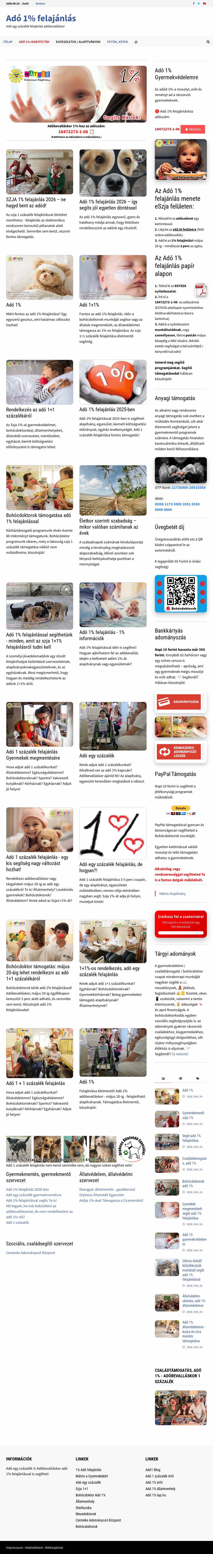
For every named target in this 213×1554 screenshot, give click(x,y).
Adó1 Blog (152, 1470)
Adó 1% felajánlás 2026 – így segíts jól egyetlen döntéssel (108, 205)
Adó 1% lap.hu (155, 1495)
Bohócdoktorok (87, 1526)
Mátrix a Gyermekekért (92, 1476)
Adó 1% (13, 305)
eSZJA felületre (184, 229)
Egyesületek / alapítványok (78, 42)
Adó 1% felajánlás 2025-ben (107, 409)
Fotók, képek (117, 42)
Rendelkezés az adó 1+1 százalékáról (30, 413)
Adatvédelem (34, 1547)
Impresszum (14, 1547)
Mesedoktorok (86, 1514)
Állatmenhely (85, 1501)
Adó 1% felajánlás (41, 18)
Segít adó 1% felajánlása (191, 1138)
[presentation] (163, 1079)
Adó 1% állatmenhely (160, 1489)
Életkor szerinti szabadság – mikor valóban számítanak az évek (108, 527)
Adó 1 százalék (17, 1222)
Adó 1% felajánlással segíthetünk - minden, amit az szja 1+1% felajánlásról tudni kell (39, 641)
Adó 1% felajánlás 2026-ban (27, 1189)
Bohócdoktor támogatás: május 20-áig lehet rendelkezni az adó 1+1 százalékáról (38, 972)
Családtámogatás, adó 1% (194, 1160)
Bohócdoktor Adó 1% (90, 1495)
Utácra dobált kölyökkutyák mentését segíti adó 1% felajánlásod (193, 1270)
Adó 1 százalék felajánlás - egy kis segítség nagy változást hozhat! (37, 863)
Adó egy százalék (96, 756)
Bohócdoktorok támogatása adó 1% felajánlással (38, 518)
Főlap (7, 42)
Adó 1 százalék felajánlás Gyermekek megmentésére (33, 755)
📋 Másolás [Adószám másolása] (193, 129)
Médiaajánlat (54, 1547)
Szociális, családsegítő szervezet (39, 1244)
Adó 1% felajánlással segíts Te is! (31, 1200)
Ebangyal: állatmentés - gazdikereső (107, 1189)
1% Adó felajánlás (88, 1470)
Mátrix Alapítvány (172, 893)
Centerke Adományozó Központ (30, 1252)
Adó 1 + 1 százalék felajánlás (35, 1083)
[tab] (163, 1079)
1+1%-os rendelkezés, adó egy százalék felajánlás (109, 971)
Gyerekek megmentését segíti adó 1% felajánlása (192, 1211)
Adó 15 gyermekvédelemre (194, 1239)
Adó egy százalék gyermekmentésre (33, 1194)
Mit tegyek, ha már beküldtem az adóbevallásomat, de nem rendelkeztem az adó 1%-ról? (39, 1211)
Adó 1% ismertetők (34, 42)
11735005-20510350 (189, 487)
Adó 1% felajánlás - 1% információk (102, 635)
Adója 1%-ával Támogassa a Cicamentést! (111, 1200)
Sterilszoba (84, 1508)
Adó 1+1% (89, 305)
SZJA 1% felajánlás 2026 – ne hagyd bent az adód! (36, 202)
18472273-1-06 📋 (76, 131)
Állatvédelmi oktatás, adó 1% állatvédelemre (193, 1301)
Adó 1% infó (154, 1482)
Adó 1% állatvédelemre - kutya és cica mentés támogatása (193, 1331)
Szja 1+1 (82, 1489)
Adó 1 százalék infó (159, 1476)
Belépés (40, 3)
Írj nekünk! (180, 1054)
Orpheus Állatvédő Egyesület (101, 1194)
